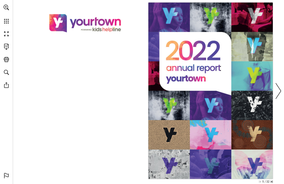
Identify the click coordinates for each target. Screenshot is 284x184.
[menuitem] (6, 14)
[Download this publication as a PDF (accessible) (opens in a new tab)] (6, 46)
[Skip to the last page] (272, 181)
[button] (6, 7)
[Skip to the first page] (260, 181)
